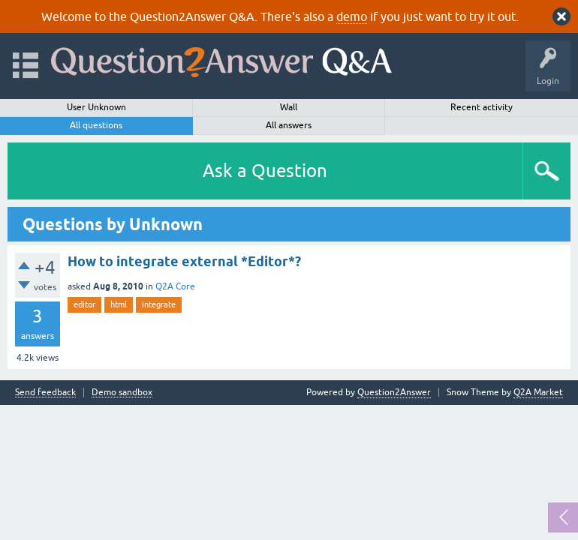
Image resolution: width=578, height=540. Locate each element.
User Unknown (96, 107)
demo (351, 16)
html (118, 304)
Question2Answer (394, 392)
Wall (288, 107)
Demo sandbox (122, 393)
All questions (96, 125)
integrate (159, 304)
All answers (289, 125)
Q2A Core (175, 286)
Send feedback (45, 393)
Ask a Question (265, 170)
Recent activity (481, 107)
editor (84, 304)
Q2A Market (538, 392)
